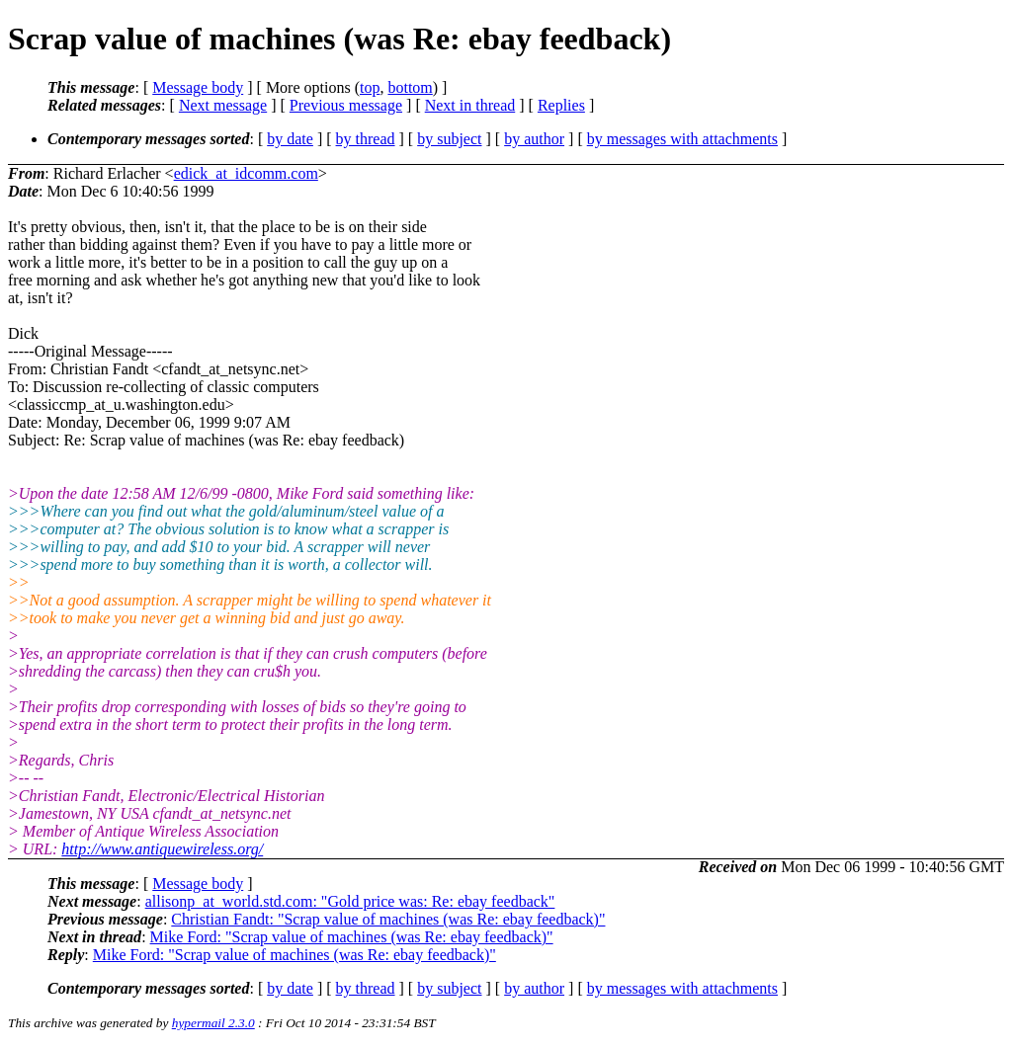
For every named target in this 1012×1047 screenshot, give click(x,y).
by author (534, 138)
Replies (561, 105)
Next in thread (470, 105)
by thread (365, 138)
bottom (409, 87)
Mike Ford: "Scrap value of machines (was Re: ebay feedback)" (351, 936)
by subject (449, 138)
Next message (223, 105)
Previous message (346, 105)
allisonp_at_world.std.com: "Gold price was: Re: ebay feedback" (350, 901)
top (370, 87)
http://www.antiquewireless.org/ (162, 849)
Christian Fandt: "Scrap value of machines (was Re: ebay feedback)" (388, 919)
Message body (197, 87)
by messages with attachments (682, 138)
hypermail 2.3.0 (213, 1022)
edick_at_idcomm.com (246, 173)
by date (290, 138)
